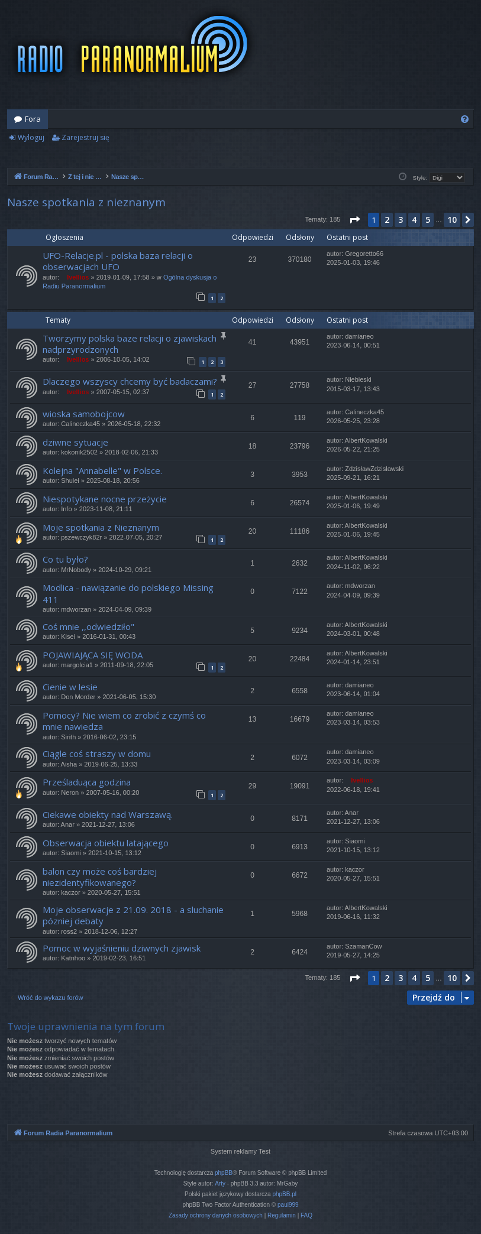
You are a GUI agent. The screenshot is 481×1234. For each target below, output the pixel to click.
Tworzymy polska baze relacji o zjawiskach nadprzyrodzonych (130, 343)
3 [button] (400, 219)
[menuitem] (465, 119)
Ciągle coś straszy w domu (97, 753)
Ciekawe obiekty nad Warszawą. (108, 814)
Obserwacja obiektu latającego (106, 843)
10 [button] (452, 219)
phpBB (224, 1173)
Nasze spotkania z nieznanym (86, 202)
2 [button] (387, 219)
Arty (220, 1183)
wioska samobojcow (84, 414)
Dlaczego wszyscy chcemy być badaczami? (130, 381)
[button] (354, 220)
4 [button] (414, 219)
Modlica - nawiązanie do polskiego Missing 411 (128, 593)
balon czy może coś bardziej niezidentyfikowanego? (100, 876)
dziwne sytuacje (75, 442)
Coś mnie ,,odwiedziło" (88, 626)
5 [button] (427, 219)
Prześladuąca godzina (87, 782)
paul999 (288, 1204)
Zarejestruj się (85, 137)
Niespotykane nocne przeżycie (105, 499)
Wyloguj (31, 137)
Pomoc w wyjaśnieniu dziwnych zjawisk (122, 948)
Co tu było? (65, 559)
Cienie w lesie (70, 687)
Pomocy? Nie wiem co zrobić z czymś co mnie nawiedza (124, 720)
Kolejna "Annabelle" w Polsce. (102, 470)
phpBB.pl (284, 1194)
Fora (33, 118)
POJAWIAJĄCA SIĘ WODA (93, 655)
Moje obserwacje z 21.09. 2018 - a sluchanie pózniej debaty (133, 915)
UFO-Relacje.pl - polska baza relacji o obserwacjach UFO (118, 260)
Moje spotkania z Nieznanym (101, 527)
